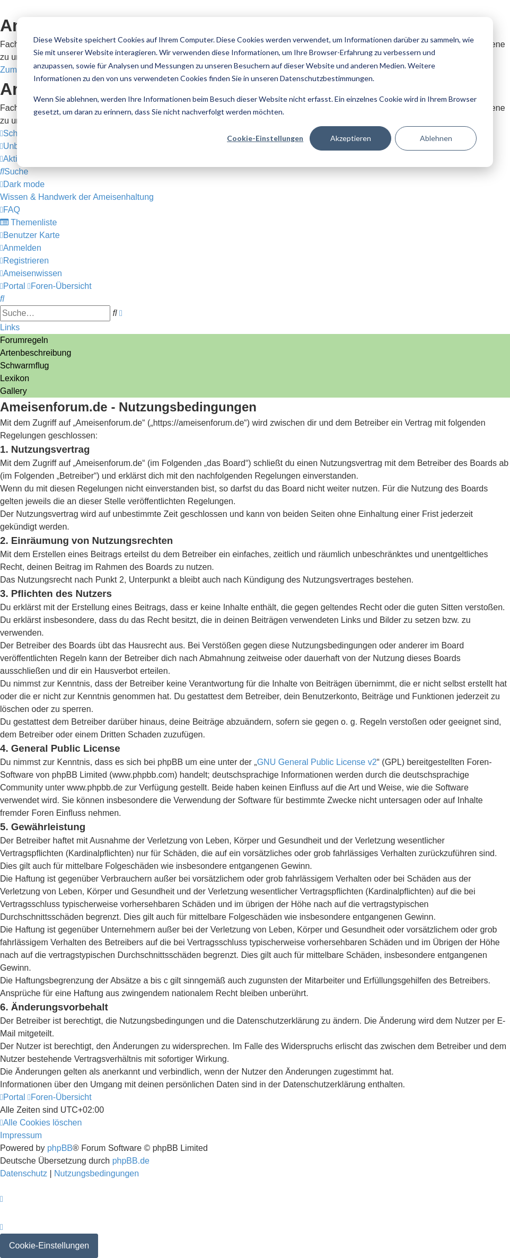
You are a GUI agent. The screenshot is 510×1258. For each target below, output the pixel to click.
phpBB (60, 1148)
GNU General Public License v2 (317, 762)
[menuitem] (14, 171)
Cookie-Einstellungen (265, 138)
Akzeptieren (350, 138)
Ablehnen (436, 138)
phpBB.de (131, 1160)
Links (10, 327)
